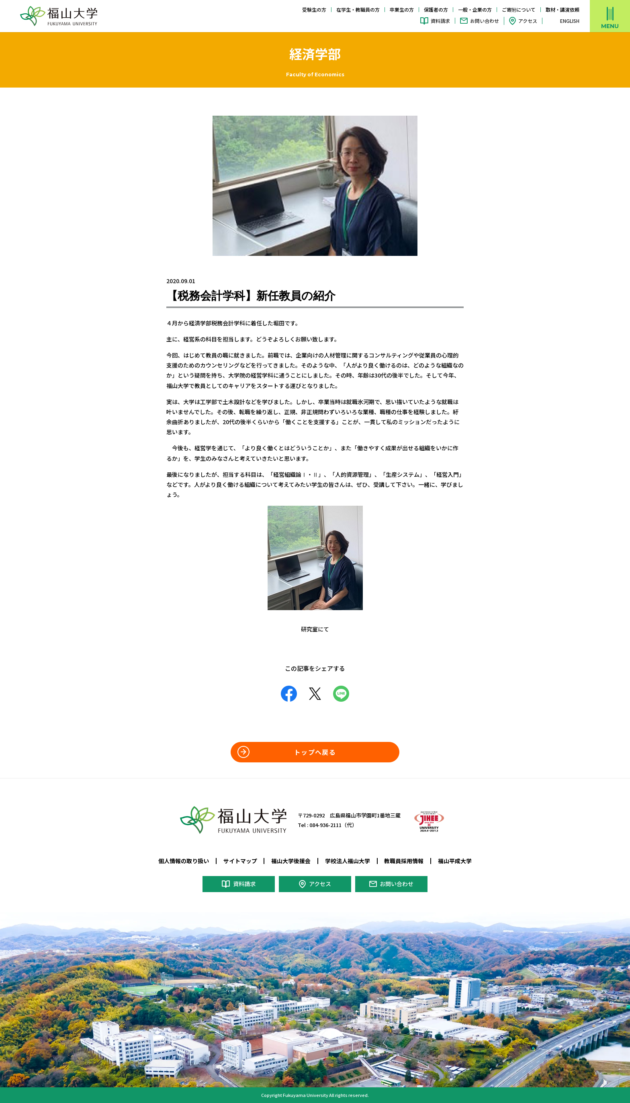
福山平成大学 (455, 861)
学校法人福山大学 (347, 861)
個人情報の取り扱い (183, 861)
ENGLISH (569, 21)
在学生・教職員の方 (358, 9)
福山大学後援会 (291, 861)
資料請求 (440, 20)
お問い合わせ (484, 21)
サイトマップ (240, 861)
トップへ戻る (315, 752)
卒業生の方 (402, 9)
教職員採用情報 (403, 861)
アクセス (527, 20)
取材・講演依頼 (562, 9)
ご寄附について (519, 9)
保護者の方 (436, 9)
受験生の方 (314, 9)
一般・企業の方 (475, 9)
